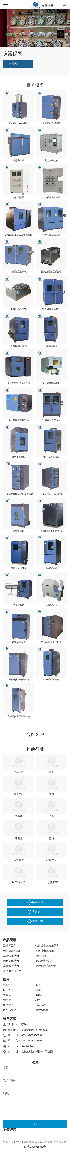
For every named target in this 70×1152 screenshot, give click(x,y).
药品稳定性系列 (12, 951)
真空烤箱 (40, 956)
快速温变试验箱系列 (47, 945)
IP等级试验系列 (44, 961)
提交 (35, 1123)
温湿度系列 (9, 945)
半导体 (7, 995)
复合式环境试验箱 (45, 966)
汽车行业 (8, 985)
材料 (38, 1000)
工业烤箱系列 (11, 956)
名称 (7, 1067)
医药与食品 (9, 1010)
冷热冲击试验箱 (44, 951)
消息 (7, 1093)
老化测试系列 (11, 961)
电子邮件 (10, 1080)
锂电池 (7, 1000)
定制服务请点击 (12, 971)
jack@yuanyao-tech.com (35, 1030)
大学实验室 (42, 1010)
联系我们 (14, 64)
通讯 (38, 995)
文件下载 (35, 921)
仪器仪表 (40, 1005)
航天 (38, 985)
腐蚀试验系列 (11, 966)
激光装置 (8, 1005)
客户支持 (35, 912)
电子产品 (8, 990)
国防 (38, 990)
